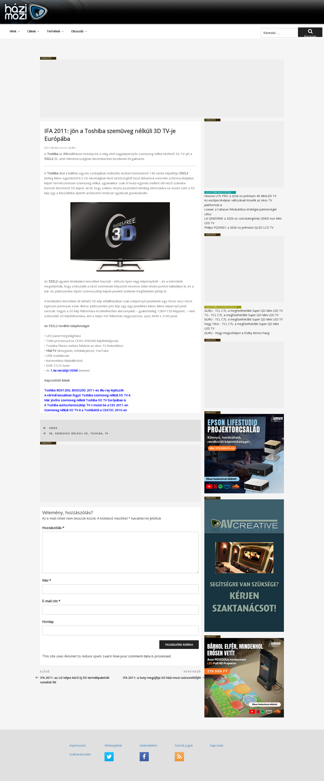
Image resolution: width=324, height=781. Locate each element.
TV (107, 433)
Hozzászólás (53, 528)
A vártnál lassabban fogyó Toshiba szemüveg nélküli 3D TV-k (87, 395)
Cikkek (33, 31)
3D (51, 433)
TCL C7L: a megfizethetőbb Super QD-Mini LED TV (249, 311)
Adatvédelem (148, 745)
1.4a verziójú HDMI (64, 370)
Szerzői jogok (184, 745)
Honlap (48, 621)
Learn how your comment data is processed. (137, 656)
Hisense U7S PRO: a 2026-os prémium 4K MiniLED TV (240, 196)
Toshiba (96, 433)
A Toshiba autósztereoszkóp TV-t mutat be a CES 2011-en (86, 405)
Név (46, 580)
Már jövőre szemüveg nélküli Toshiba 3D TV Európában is (85, 400)
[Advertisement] (162, 88)
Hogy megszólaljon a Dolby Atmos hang (242, 333)
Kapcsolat (216, 745)
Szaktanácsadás (80, 754)
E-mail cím (51, 601)
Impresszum (77, 745)
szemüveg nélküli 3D (71, 433)
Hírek (15, 31)
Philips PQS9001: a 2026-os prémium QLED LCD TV (238, 227)
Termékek (55, 31)
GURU (72, 148)
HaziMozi (20, 5)
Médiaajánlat (113, 745)
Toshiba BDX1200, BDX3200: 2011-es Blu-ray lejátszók (84, 390)
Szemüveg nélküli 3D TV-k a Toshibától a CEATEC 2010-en (85, 410)
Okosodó (79, 31)
